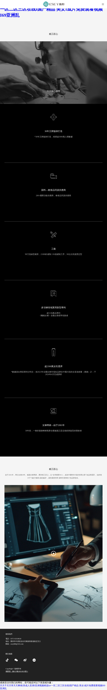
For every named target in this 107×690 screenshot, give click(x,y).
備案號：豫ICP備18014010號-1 (17, 671)
